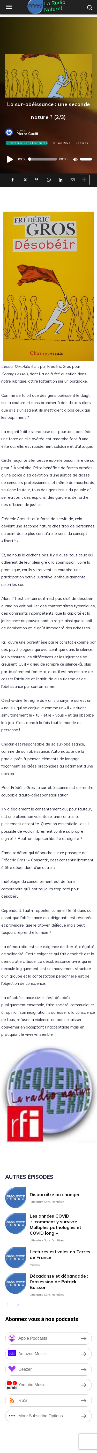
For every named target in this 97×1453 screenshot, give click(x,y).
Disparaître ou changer (55, 1194)
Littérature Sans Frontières (26, 143)
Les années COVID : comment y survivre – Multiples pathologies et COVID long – (55, 1224)
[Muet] (75, 159)
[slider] (43, 159)
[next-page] (16, 1304)
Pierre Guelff (27, 133)
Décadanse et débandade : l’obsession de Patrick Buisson (59, 1281)
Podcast (35, 1264)
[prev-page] (8, 1304)
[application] (48, 159)
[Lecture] (10, 159)
